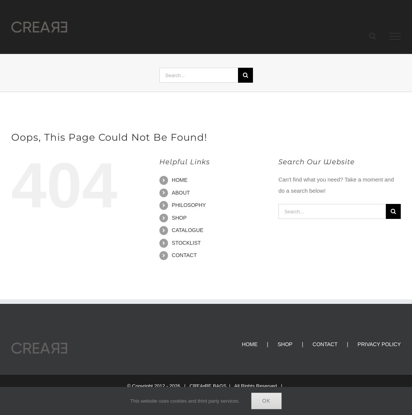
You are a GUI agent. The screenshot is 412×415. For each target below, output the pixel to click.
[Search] (245, 75)
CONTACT (184, 255)
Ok (266, 401)
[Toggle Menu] (395, 36)
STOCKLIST (186, 243)
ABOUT (181, 193)
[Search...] (198, 75)
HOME (179, 180)
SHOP (179, 218)
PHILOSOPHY (189, 205)
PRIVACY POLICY (379, 344)
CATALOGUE (187, 230)
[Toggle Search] (372, 36)
